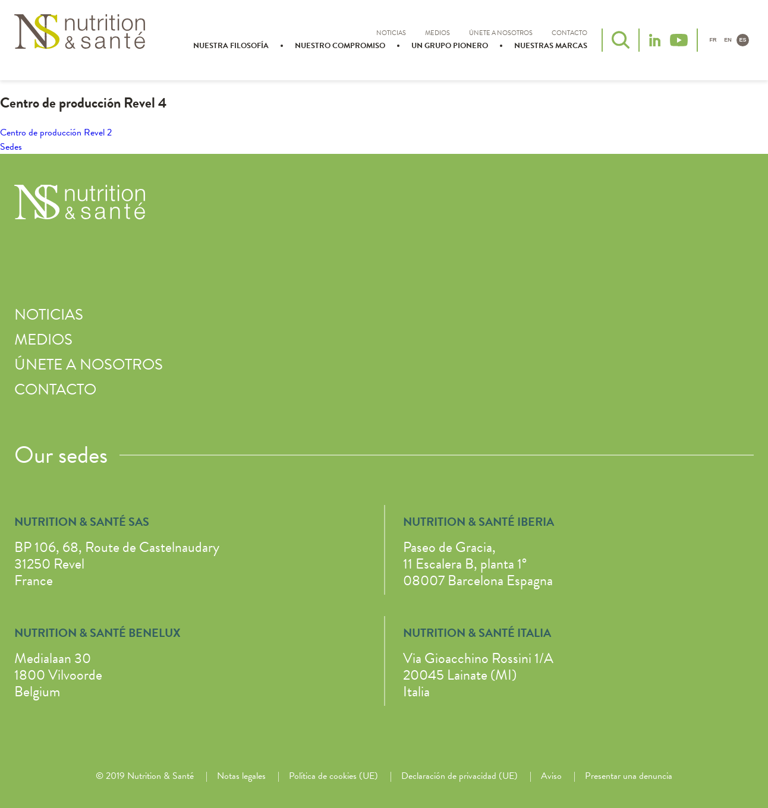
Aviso (551, 776)
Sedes (11, 147)
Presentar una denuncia (628, 776)
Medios (437, 33)
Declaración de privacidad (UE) (459, 776)
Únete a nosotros (501, 33)
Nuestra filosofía (231, 45)
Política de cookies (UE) (333, 776)
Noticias (391, 33)
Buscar (620, 40)
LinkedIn (654, 40)
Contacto (569, 33)
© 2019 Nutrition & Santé (145, 776)
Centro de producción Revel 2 (56, 132)
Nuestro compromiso (340, 45)
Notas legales (241, 776)
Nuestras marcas (550, 45)
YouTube (679, 40)
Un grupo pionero (449, 45)
